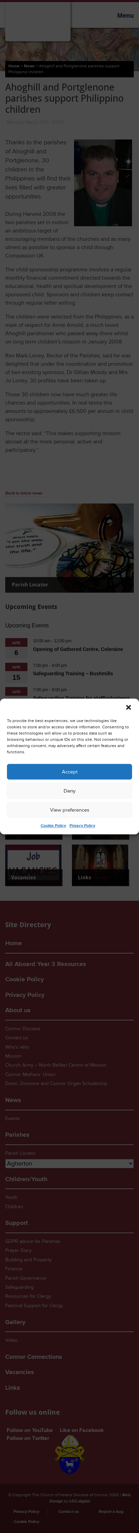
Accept (69, 771)
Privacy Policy (82, 825)
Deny (69, 790)
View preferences (69, 809)
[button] (128, 707)
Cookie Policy (53, 825)
